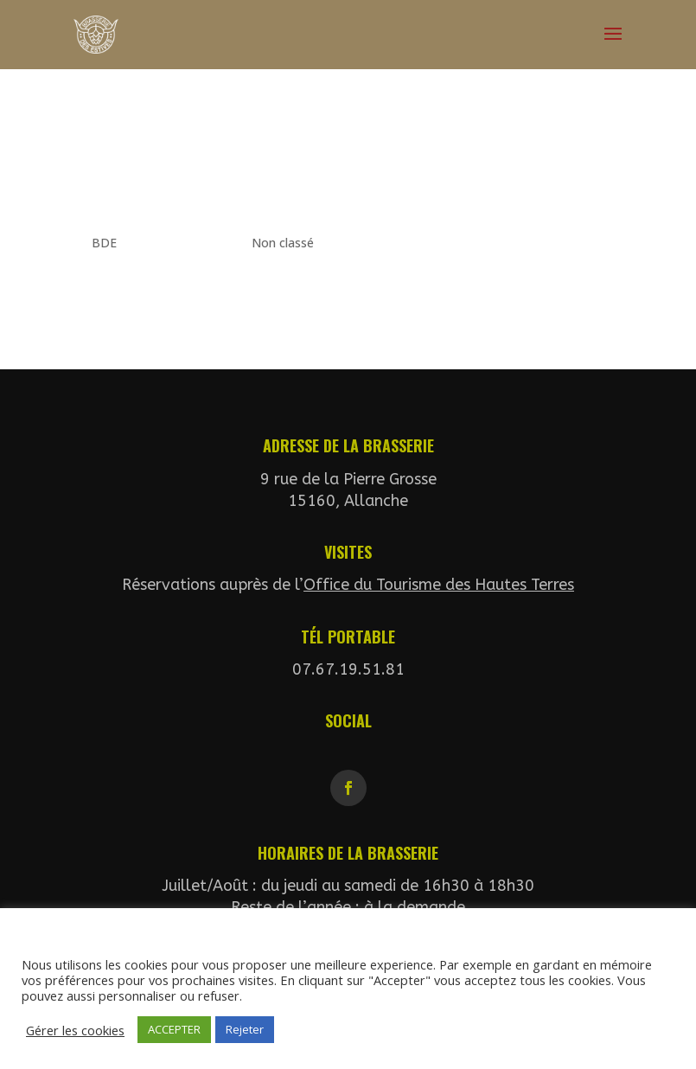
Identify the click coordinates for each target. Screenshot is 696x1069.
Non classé (283, 242)
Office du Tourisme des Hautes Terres (438, 584)
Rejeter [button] (245, 1029)
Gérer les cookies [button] (75, 1030)
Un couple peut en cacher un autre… (297, 171)
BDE (104, 242)
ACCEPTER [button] (174, 1029)
